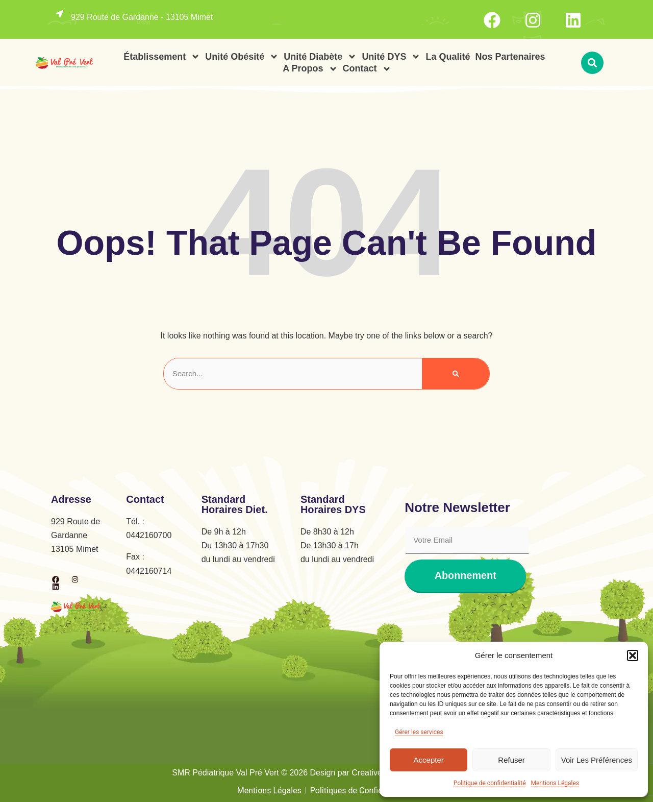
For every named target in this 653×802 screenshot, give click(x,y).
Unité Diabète (320, 57)
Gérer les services (419, 732)
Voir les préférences (596, 760)
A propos (310, 69)
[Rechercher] (456, 373)
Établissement (161, 57)
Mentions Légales (555, 783)
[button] (632, 655)
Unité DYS (391, 57)
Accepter (429, 760)
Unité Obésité (242, 57)
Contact (367, 69)
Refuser (511, 760)
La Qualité (447, 57)
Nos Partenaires (510, 57)
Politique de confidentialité (490, 783)
